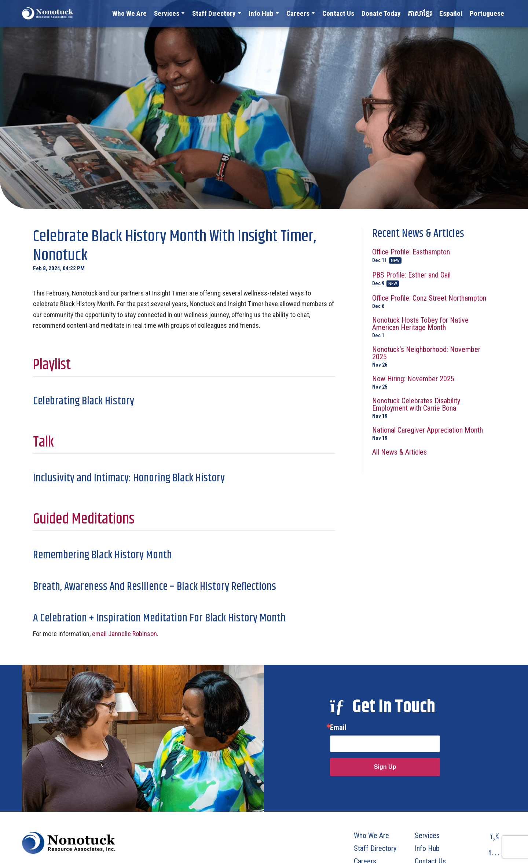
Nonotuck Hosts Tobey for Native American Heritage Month (433, 327)
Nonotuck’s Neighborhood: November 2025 (433, 356)
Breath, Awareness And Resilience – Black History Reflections (154, 587)
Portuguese (489, 13)
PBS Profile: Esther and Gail (433, 279)
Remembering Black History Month (102, 555)
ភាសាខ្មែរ (427, 13)
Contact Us (351, 13)
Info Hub (278, 13)
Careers (313, 13)
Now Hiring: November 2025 (433, 382)
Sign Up (385, 767)
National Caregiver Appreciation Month (433, 433)
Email (338, 727)
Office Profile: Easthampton (433, 256)
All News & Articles (399, 452)
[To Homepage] (47, 13)
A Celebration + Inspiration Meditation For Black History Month (159, 618)
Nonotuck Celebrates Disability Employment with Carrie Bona (433, 408)
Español (456, 13)
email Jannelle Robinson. (125, 634)
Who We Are (154, 13)
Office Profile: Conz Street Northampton (433, 301)
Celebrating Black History (83, 401)
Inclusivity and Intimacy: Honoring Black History (129, 478)
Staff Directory (233, 13)
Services (189, 13)
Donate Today (391, 13)
